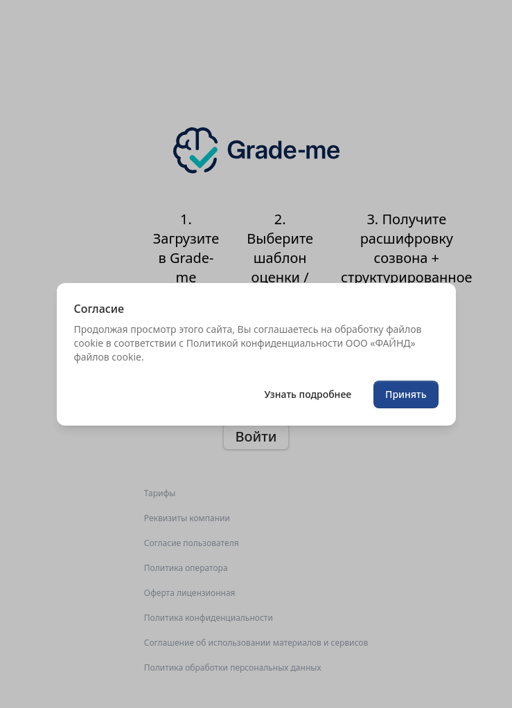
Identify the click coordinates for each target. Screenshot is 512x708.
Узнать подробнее (307, 394)
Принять (405, 394)
